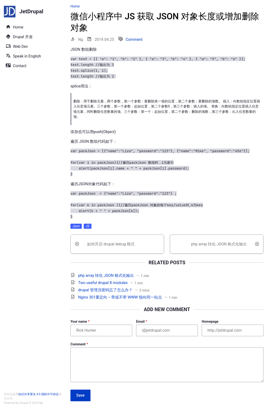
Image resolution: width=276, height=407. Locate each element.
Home (18, 27)
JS (88, 226)
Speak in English (27, 56)
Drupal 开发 (23, 37)
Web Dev (20, 46)
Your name (78, 321)
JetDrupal (31, 11)
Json (76, 226)
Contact (20, 66)
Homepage (210, 321)
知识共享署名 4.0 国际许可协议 (38, 394)
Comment (134, 39)
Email (140, 321)
